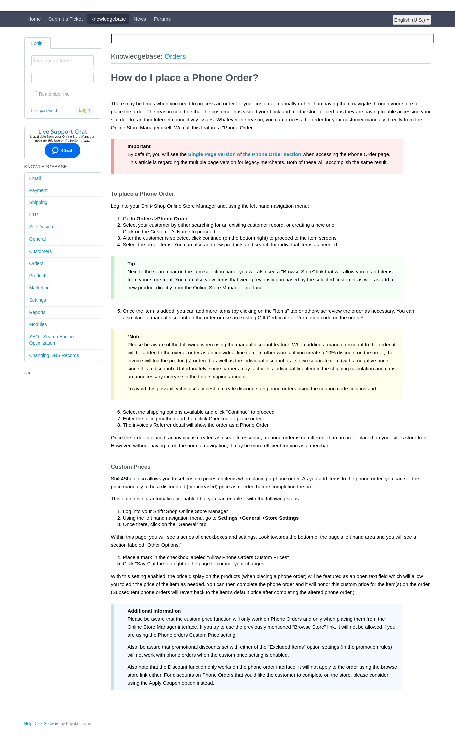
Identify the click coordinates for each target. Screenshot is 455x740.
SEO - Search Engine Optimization (51, 340)
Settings (37, 300)
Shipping (38, 202)
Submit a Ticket (66, 19)
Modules (38, 324)
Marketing (39, 287)
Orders (36, 263)
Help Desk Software (42, 723)
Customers (40, 251)
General (37, 239)
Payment (38, 190)
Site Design (41, 226)
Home (34, 19)
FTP (33, 214)
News (140, 19)
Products (38, 275)
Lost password (44, 110)
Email (35, 178)
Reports (37, 312)
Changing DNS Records (54, 355)
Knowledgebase (108, 19)
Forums (162, 19)
